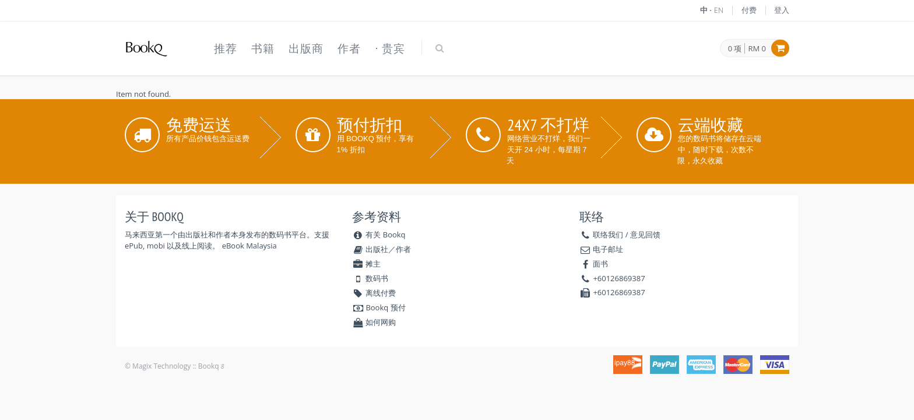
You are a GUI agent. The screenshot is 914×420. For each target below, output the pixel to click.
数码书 (370, 278)
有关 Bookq (379, 234)
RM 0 (757, 48)
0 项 (735, 49)
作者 (349, 48)
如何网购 (374, 322)
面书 (600, 263)
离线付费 (374, 293)
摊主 (366, 263)
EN (719, 10)
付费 (749, 10)
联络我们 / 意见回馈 (626, 234)
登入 (781, 10)
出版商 (306, 48)
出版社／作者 (381, 249)
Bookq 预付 (379, 307)
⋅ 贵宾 (390, 48)
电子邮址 (608, 249)
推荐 (225, 48)
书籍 (263, 48)
